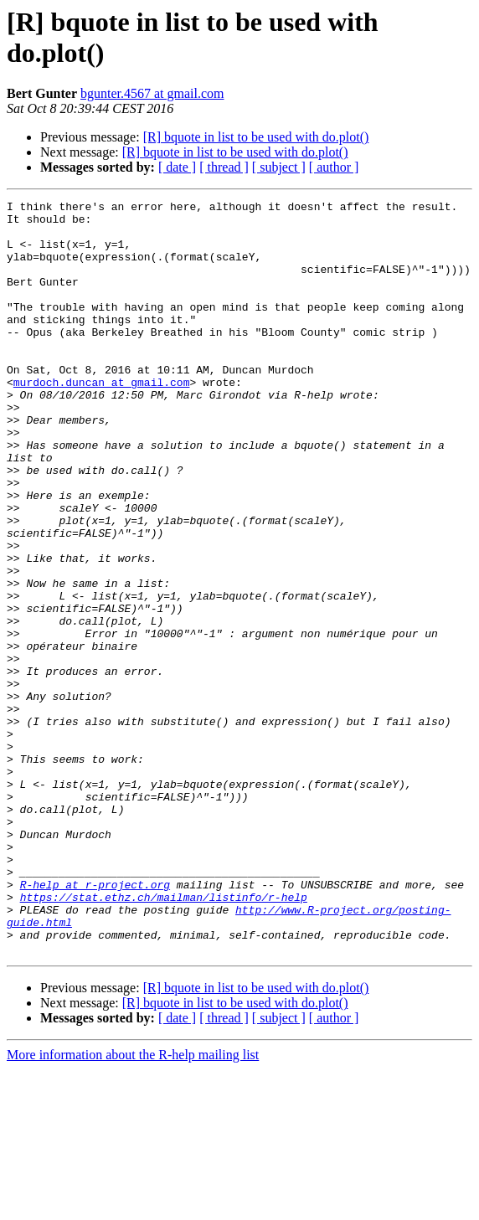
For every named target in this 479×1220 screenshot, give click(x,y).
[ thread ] (224, 167)
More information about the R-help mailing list (133, 1205)
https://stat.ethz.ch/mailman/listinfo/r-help (163, 1037)
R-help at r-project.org (95, 1022)
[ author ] (334, 167)
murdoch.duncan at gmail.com (101, 419)
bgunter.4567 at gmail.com (152, 93)
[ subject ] (279, 167)
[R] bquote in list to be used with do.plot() (256, 137)
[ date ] (177, 167)
